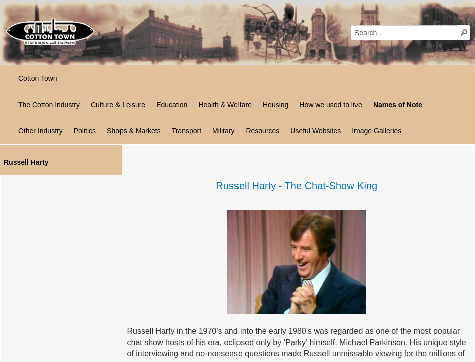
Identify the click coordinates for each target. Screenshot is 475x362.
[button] (464, 32)
